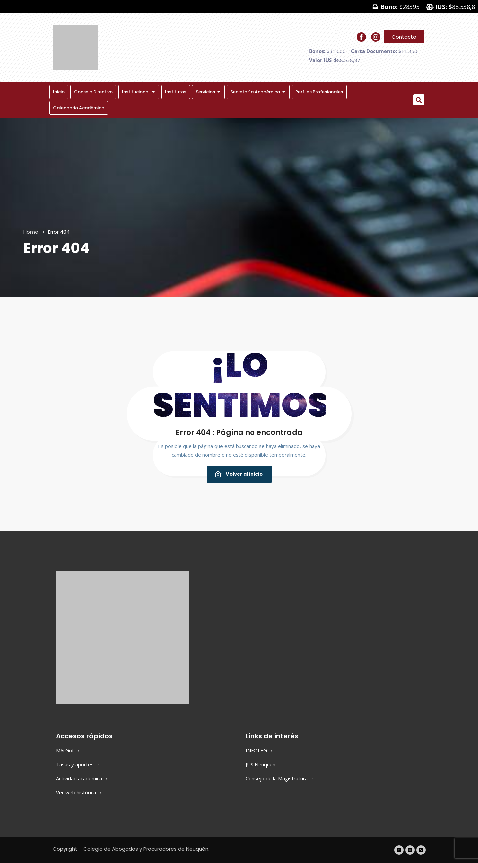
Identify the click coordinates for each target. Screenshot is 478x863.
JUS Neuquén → (264, 764)
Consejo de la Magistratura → (280, 778)
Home (30, 231)
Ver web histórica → (79, 792)
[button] (418, 99)
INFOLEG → (259, 750)
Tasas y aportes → (78, 764)
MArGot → (68, 750)
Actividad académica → (82, 778)
